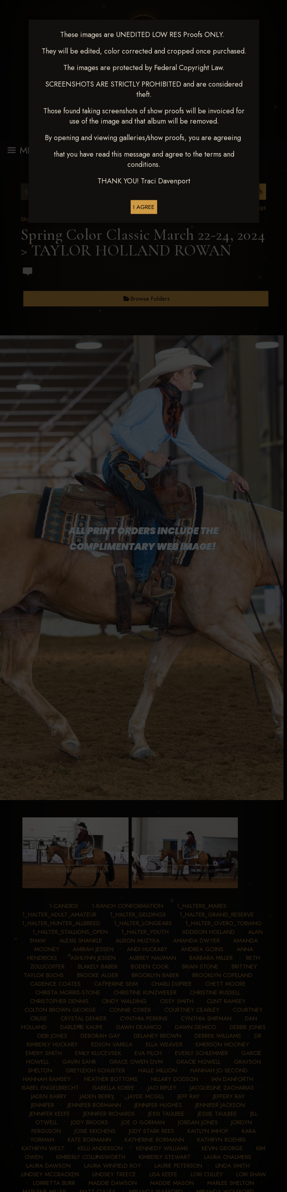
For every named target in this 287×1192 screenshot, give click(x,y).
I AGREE (144, 207)
